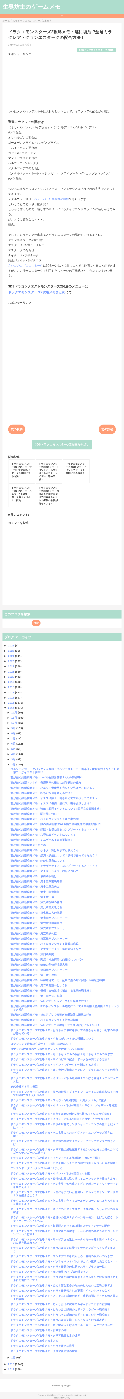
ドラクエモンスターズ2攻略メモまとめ (36, 292)
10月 (14, 722)
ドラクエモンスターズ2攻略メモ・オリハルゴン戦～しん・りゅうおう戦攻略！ (58, 1319)
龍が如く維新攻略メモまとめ (28, 844)
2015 (11, 702)
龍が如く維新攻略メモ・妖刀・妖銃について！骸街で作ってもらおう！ (54, 855)
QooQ (67, 1398)
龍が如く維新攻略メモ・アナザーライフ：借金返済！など (45, 948)
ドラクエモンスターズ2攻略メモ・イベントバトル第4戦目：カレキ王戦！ (55, 1157)
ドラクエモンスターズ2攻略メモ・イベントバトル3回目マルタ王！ (51, 1173)
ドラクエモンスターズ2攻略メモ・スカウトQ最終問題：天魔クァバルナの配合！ (59, 1100)
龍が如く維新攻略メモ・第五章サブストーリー (39, 938)
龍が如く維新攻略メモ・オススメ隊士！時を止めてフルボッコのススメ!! (54, 798)
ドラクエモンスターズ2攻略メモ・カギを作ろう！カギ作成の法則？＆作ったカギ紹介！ (64, 1162)
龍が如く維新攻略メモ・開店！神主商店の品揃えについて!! (46, 959)
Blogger (67, 1385)
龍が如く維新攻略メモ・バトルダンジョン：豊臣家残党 (44, 818)
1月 (13, 1357)
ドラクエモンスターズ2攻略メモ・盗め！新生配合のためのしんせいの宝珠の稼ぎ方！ (62, 1285)
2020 (11, 676)
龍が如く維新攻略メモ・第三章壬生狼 (33, 975)
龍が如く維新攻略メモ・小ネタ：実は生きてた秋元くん (44, 850)
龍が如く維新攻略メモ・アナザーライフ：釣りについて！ (45, 871)
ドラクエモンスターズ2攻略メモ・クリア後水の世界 (42, 1345)
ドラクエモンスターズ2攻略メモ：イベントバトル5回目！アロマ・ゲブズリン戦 (59, 1119)
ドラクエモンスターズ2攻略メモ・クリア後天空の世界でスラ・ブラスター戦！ (58, 1266)
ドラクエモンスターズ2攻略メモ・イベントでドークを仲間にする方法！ (54, 1064)
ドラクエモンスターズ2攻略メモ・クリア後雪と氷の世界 (45, 1335)
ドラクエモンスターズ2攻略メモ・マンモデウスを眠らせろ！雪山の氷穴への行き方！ (62, 1256)
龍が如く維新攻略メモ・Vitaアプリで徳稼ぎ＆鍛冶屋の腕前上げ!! (50, 1014)
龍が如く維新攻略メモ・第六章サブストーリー (39, 928)
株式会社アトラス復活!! (25, 1086)
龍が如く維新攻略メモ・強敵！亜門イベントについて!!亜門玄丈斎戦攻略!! (55, 808)
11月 (14, 717)
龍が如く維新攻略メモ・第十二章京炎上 (35, 886)
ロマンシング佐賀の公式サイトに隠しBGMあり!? (40, 1043)
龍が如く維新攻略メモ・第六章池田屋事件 (36, 922)
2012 (11, 1369)
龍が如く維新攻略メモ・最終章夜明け (33, 876)
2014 (11, 707)
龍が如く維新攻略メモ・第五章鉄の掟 (33, 933)
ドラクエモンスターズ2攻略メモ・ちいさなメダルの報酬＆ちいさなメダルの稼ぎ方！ (62, 1054)
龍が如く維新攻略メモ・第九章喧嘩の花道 (36, 902)
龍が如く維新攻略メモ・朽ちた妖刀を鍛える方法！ (41, 793)
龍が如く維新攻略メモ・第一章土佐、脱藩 (36, 995)
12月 (14, 712)
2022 (11, 666)
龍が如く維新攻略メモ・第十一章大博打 (35, 891)
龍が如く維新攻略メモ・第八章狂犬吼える (36, 907)
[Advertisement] (62, 81)
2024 (11, 655)
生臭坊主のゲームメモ (31, 7)
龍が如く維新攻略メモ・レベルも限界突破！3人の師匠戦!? (46, 777)
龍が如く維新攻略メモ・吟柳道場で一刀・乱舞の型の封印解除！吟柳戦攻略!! (57, 980)
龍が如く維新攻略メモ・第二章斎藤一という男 (39, 985)
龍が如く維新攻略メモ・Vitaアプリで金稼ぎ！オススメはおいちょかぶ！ (55, 1025)
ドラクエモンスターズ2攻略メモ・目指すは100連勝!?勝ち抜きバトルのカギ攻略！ (61, 1113)
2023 (11, 661)
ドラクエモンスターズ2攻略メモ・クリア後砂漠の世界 (43, 1351)
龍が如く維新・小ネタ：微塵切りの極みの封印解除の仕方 (45, 782)
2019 (11, 681)
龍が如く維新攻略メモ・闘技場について (35, 813)
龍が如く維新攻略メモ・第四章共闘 (32, 954)
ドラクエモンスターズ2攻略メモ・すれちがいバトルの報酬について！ (53, 1038)
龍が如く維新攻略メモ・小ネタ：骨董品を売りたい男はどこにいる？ (52, 787)
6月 (13, 743)
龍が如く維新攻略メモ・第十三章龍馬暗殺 (36, 881)
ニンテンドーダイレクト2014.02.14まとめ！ (37, 1168)
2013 (11, 1364)
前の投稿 (107, 429)
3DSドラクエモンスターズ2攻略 (96, 50)
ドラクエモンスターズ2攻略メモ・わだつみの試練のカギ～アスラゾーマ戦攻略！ (60, 1309)
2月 (13, 764)
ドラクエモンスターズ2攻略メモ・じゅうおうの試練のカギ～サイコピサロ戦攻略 (60, 1304)
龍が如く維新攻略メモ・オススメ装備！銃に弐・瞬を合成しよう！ (51, 803)
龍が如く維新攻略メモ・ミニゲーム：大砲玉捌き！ (41, 839)
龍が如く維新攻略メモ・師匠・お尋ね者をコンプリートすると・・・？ (54, 829)
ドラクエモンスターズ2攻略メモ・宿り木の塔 (38, 1330)
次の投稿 (17, 429)
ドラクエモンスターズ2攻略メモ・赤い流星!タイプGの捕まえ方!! (50, 1271)
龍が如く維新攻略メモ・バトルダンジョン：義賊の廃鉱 (44, 943)
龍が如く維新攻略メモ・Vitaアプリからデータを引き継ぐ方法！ (49, 1001)
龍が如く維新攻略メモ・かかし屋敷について (37, 860)
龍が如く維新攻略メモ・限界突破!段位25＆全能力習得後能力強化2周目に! (55, 824)
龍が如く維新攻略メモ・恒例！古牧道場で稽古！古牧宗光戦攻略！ (51, 990)
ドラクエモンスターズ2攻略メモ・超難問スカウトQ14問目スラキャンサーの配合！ (61, 1225)
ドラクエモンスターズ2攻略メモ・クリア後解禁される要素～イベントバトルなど (60, 1290)
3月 (13, 759)
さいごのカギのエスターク (25, 265)
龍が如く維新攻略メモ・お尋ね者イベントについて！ (43, 834)
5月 (13, 748)
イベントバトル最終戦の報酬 (50, 199)
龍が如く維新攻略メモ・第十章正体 (32, 897)
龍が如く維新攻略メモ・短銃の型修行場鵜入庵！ (40, 964)
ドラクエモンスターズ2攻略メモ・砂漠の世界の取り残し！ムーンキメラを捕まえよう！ (64, 1178)
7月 (13, 738)
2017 (11, 692)
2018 (11, 687)
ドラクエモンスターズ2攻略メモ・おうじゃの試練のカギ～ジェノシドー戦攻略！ (60, 1314)
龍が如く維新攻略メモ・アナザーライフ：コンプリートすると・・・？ (54, 865)
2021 (11, 671)
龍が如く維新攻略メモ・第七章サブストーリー (39, 917)
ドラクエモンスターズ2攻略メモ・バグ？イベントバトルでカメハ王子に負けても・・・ (64, 1261)
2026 (11, 645)
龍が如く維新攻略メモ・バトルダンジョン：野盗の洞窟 (44, 1019)
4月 (13, 754)
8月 (13, 733)
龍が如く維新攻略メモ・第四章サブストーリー (39, 969)
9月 (13, 728)
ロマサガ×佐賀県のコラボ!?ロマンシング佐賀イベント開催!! (47, 1049)
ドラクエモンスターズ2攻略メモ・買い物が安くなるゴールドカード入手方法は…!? (61, 1324)
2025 (11, 650)
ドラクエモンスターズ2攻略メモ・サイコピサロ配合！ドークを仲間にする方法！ (60, 1059)
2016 (11, 697)
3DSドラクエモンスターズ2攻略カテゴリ (62, 444)
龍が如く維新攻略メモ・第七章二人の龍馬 (36, 912)
